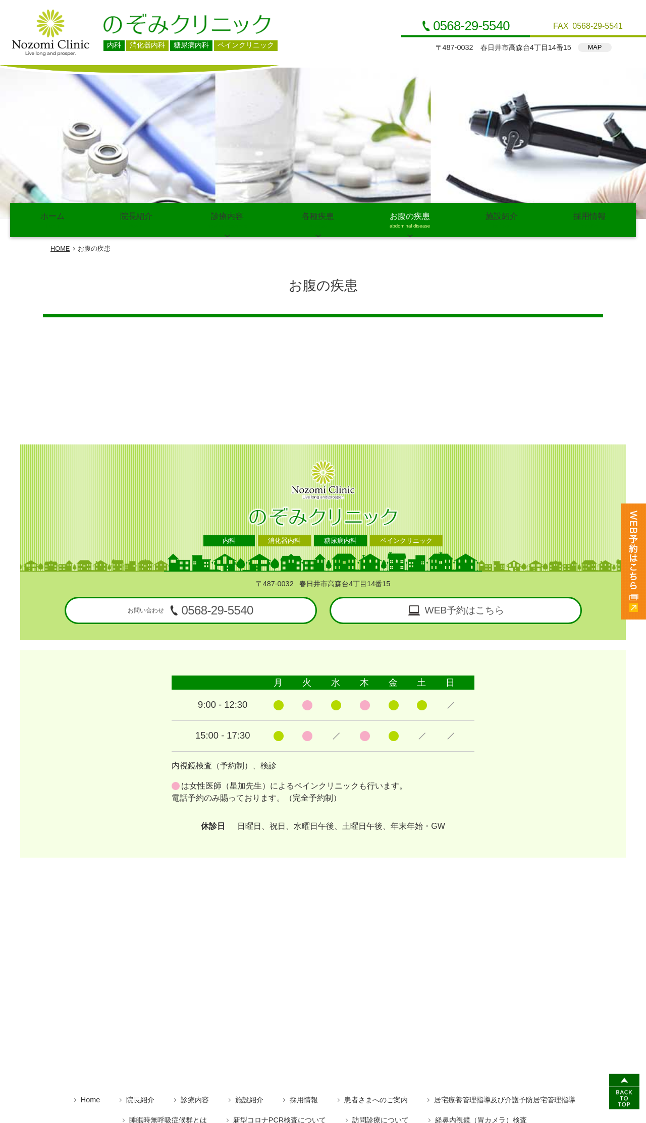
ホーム (52, 80)
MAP (595, 47)
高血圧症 (255, 999)
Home (90, 958)
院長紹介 (136, 80)
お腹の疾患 (410, 80)
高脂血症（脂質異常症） (334, 999)
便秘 (390, 1019)
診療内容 (227, 80)
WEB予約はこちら (465, 469)
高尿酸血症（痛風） (431, 999)
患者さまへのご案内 (376, 958)
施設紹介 (502, 80)
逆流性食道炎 (280, 1019)
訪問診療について (380, 979)
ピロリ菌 (342, 1019)
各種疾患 (318, 80)
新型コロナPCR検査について (279, 979)
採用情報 (589, 80)
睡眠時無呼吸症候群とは (168, 979)
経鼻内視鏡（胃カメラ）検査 (481, 979)
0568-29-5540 (471, 26)
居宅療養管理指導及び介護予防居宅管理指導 (504, 958)
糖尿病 (203, 999)
